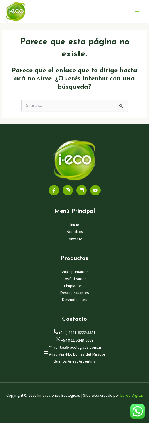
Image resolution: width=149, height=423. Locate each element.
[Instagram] (68, 190)
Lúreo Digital (131, 395)
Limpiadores (75, 286)
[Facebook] (54, 190)
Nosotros (74, 232)
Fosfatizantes (75, 279)
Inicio (74, 225)
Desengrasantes (74, 293)
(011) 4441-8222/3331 (74, 333)
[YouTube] (95, 190)
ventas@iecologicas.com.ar (74, 347)
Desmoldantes (74, 300)
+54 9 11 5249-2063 (74, 340)
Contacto (74, 239)
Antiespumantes (75, 272)
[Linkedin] (81, 190)
